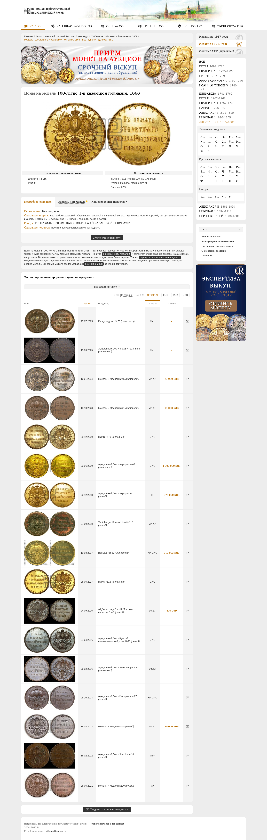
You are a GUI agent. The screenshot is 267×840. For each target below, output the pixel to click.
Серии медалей (219, 216)
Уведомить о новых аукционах (109, 809)
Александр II (83, 36)
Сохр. (152, 303)
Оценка (117, 26)
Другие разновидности (107, 237)
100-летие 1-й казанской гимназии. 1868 (115, 36)
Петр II (212, 76)
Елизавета (215, 93)
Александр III (217, 206)
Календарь (74, 26)
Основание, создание (213, 250)
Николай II (215, 211)
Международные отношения (217, 241)
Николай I (215, 117)
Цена (171, 303)
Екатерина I (216, 71)
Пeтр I (211, 66)
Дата (86, 303)
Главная (28, 36)
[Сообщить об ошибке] (187, 321)
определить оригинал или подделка (160, 257)
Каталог (35, 26)
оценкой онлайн (94, 264)
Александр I (216, 112)
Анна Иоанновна (221, 80)
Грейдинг (156, 26)
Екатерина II (216, 103)
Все (202, 61)
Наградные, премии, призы (217, 246)
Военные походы (211, 236)
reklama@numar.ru (55, 831)
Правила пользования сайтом (107, 823)
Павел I (213, 108)
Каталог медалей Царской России (54, 36)
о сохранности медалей (116, 253)
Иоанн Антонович (218, 87)
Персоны (206, 255)
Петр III (212, 98)
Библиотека (193, 26)
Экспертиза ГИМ (229, 26)
